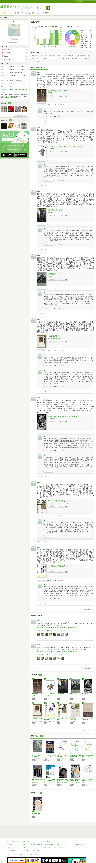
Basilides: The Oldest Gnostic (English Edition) (62, 416)
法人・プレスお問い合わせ (43, 847)
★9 (55, 180)
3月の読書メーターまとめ (14, 42)
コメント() (53, 104)
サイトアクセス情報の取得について (77, 844)
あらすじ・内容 (63, 96)
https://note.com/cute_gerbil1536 (18, 89)
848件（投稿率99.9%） (16, 80)
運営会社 (25, 844)
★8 (55, 244)
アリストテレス (60, 758)
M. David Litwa (69, 55)
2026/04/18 (61, 224)
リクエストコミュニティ (59, 847)
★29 (48, 288)
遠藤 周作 (53, 55)
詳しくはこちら (8, 139)
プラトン (84, 782)
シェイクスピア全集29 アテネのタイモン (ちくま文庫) (65, 146)
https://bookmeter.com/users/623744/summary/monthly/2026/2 (56, 651)
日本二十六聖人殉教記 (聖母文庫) (58, 566)
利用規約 (48, 841)
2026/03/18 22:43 (62, 654)
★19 (48, 516)
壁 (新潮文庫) (52, 274)
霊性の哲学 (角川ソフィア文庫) (58, 91)
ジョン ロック (73, 758)
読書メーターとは (27, 841)
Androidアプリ (27, 850)
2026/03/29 (61, 350)
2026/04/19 (61, 104)
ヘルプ (25, 847)
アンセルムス (84, 58)
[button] (48, 8)
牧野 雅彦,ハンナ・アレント (63, 782)
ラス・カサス (47, 782)
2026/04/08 (61, 288)
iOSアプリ (36, 850)
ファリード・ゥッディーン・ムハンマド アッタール (63, 58)
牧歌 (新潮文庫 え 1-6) (55, 210)
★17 (48, 105)
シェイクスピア (43, 55)
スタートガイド (39, 841)
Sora (38, 72)
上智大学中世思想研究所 (82, 55)
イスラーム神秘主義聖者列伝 (57, 501)
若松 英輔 (34, 55)
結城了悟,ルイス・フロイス (39, 58)
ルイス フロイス (52, 568)
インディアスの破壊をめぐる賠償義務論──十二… (49, 781)
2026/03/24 (61, 516)
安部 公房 (60, 55)
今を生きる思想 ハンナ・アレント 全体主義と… (62, 781)
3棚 (11, 83)
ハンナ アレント (35, 782)
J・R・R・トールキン (75, 782)
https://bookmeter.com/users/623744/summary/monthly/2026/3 (56, 627)
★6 (55, 116)
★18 (48, 160)
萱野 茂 (46, 758)
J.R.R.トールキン (36, 758)
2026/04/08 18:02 (62, 630)
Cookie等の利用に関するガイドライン (55, 844)
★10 (55, 536)
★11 (55, 308)
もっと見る (72, 46)
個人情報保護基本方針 (36, 844)
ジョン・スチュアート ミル (88, 758)
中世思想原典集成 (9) (54, 336)
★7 (48, 654)
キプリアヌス (35, 61)
